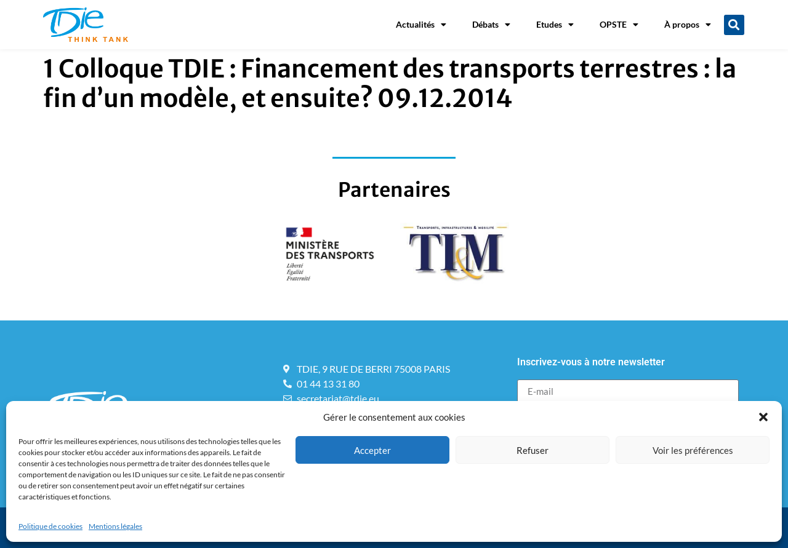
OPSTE (619, 24)
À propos (687, 24)
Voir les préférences (693, 450)
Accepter (372, 450)
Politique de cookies (50, 526)
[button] (763, 417)
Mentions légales (115, 526)
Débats (491, 24)
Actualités (421, 24)
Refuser (533, 450)
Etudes (555, 24)
